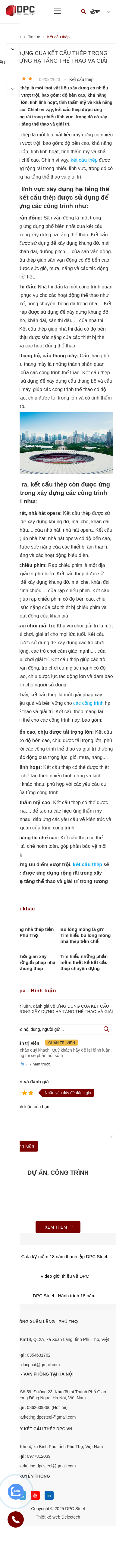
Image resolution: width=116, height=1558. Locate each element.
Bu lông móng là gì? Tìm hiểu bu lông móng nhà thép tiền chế (86, 935)
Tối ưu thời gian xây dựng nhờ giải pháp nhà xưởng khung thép (29, 962)
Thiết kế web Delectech (58, 1517)
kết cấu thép (85, 160)
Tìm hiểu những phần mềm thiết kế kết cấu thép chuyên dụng (84, 962)
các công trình (88, 703)
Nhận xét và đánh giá (26, 1081)
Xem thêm (59, 1227)
